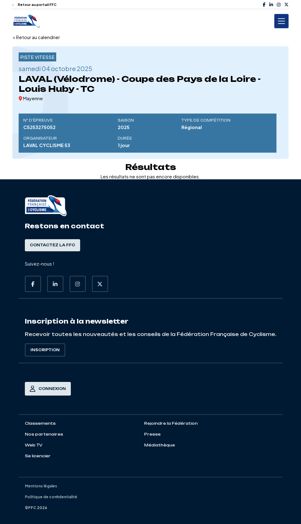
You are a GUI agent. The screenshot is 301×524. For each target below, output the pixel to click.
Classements (40, 423)
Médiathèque (159, 445)
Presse (152, 434)
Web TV (34, 445)
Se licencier (38, 456)
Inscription (45, 350)
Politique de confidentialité (51, 497)
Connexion (48, 389)
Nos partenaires (44, 434)
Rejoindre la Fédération (171, 423)
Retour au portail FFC (34, 4)
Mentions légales (41, 486)
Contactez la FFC (52, 245)
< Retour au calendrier (36, 37)
